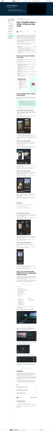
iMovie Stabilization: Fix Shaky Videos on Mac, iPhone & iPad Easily (25, 204)
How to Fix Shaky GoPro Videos (10, 34)
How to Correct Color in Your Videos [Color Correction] (11, 29)
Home (17, 18)
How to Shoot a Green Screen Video (11, 23)
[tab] (11, 19)
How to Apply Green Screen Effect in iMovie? (10, 31)
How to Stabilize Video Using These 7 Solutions (23, 206)
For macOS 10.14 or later (29, 326)
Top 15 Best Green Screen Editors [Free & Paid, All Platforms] (11, 26)
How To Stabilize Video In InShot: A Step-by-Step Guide (11, 36)
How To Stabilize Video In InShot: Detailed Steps (25, 49)
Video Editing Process (21, 18)
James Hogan (20, 397)
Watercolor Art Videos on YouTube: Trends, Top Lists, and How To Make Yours (26, 407)
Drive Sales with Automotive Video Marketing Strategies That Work (26, 404)
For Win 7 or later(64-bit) (24, 326)
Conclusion (20, 52)
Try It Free (22, 283)
